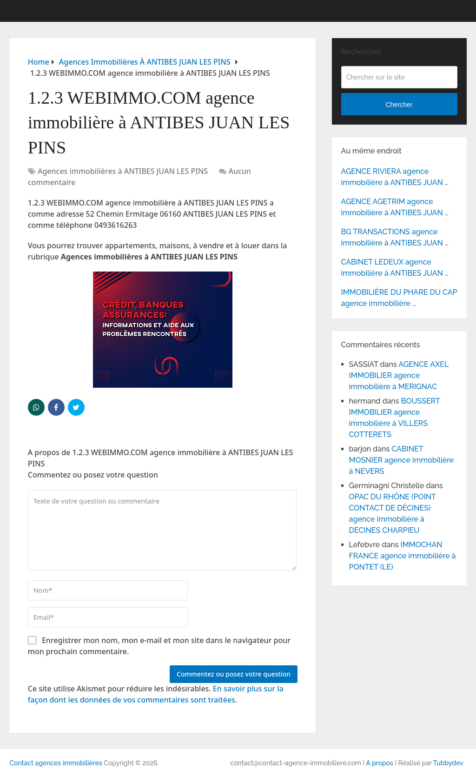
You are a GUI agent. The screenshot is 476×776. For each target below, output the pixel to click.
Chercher (399, 104)
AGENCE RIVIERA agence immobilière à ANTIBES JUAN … (395, 177)
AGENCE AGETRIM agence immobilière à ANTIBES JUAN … (395, 207)
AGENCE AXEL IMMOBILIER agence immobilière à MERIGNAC (399, 375)
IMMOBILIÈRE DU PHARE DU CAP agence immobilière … (399, 298)
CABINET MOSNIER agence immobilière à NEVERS (401, 460)
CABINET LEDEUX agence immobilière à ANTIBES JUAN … (395, 268)
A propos (379, 763)
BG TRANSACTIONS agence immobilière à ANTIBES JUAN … (395, 237)
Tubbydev (448, 763)
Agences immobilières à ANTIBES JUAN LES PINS (123, 171)
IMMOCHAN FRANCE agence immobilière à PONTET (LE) (402, 555)
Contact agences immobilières (55, 763)
